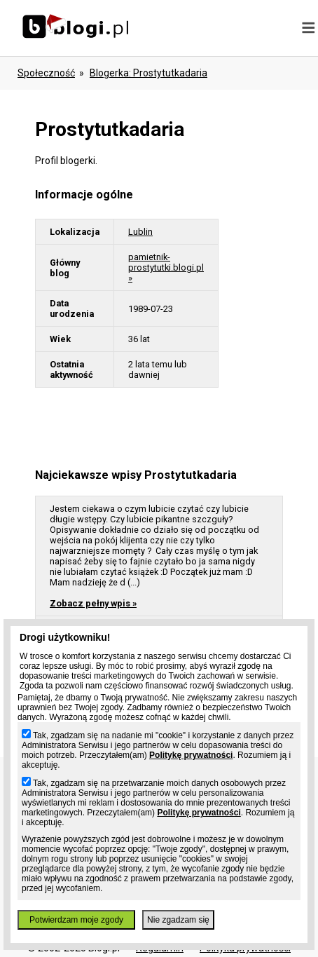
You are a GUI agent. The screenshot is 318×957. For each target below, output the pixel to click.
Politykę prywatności (191, 755)
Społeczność (46, 73)
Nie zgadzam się (178, 920)
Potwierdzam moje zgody (76, 920)
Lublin (140, 231)
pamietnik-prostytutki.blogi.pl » (166, 267)
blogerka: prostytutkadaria (148, 73)
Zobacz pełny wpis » (93, 603)
